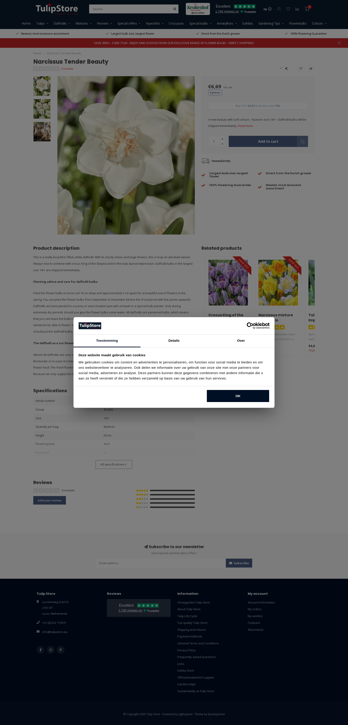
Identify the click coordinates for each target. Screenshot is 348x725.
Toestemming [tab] (107, 340)
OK (238, 396)
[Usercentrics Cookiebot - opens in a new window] (250, 325)
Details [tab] (174, 340)
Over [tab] (241, 340)
